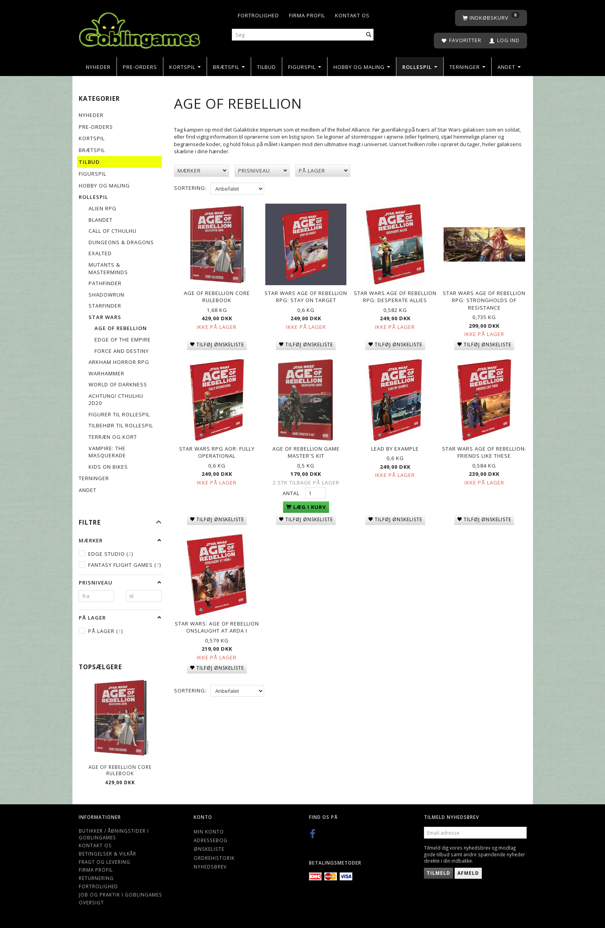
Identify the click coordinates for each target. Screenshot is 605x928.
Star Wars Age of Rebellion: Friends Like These (484, 449)
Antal (292, 490)
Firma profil (307, 15)
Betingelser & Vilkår (107, 853)
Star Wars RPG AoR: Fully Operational (217, 449)
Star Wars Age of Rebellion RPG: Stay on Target (306, 295)
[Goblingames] (139, 28)
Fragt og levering (104, 862)
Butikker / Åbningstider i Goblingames (114, 834)
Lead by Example (395, 445)
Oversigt (91, 902)
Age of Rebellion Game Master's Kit (306, 449)
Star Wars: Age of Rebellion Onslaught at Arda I (217, 621)
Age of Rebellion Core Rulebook (120, 770)
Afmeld (468, 873)
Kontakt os (352, 15)
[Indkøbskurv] (491, 17)
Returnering (96, 878)
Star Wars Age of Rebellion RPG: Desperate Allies (395, 295)
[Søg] (369, 35)
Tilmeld (438, 873)
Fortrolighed (258, 15)
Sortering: (190, 187)
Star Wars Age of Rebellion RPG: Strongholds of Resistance (484, 299)
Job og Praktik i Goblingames (120, 894)
